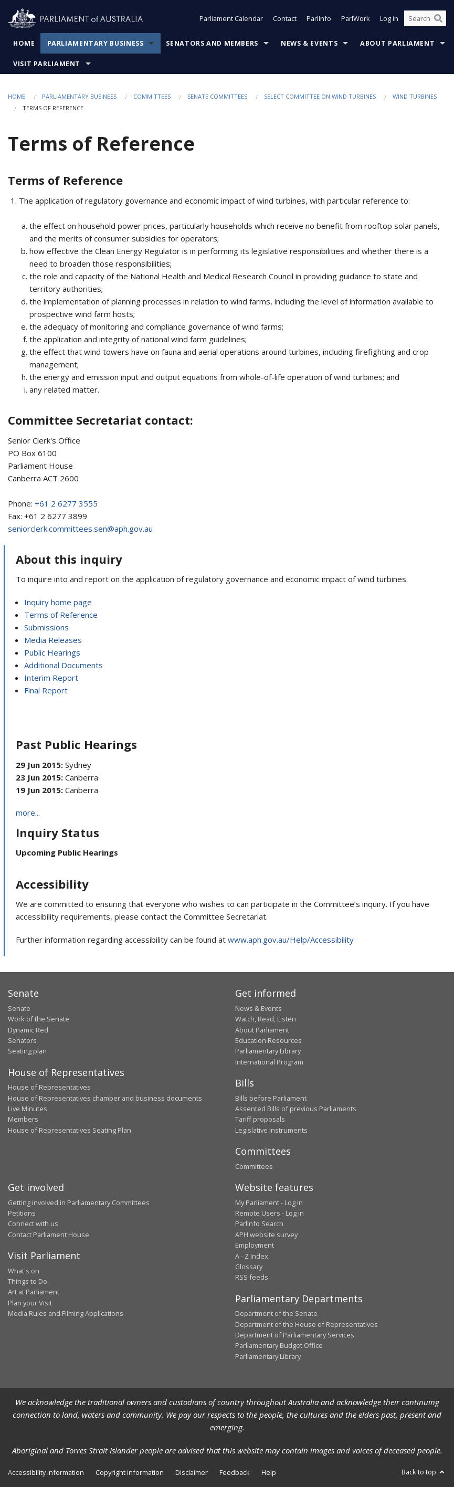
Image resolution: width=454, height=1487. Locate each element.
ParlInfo (319, 20)
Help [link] (268, 1472)
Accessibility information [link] (46, 1472)
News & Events (309, 43)
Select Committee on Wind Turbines (320, 96)
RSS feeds (251, 1277)
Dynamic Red (28, 1030)
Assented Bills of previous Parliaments (295, 1108)
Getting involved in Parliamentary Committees (79, 1202)
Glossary (248, 1266)
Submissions (46, 627)
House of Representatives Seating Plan (69, 1130)
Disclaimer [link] (191, 1472)
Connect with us (33, 1223)
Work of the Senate (38, 1019)
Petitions (22, 1213)
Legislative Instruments (271, 1130)
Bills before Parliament (271, 1098)
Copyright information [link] (130, 1472)
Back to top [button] (424, 1472)
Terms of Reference (61, 614)
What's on (23, 1270)
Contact (285, 20)
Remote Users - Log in (269, 1213)
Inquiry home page (58, 602)
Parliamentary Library (268, 1051)
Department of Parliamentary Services (294, 1335)
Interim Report (51, 677)
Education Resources (268, 1040)
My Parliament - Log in (269, 1202)
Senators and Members (212, 43)
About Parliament (397, 43)
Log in (389, 20)
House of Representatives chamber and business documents (105, 1098)
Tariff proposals (260, 1119)
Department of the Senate (276, 1313)
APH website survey (266, 1234)
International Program (269, 1062)
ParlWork (355, 20)
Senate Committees (217, 96)
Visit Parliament (46, 63)
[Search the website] (425, 20)
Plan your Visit (30, 1302)
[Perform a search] (438, 20)
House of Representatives (49, 1087)
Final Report (46, 690)
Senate (19, 1008)
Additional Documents (63, 665)
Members (23, 1119)
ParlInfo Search (259, 1223)
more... (28, 812)
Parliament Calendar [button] (231, 20)
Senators (22, 1040)
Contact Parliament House (48, 1234)
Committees (152, 96)
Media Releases (53, 640)
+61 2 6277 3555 (66, 503)
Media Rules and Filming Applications (65, 1313)
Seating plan (27, 1051)
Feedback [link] (234, 1472)
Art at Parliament (33, 1291)
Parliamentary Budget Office (279, 1345)
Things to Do (27, 1281)
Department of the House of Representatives (306, 1324)
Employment (254, 1245)
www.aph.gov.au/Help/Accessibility (291, 939)
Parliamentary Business (95, 43)
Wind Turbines (415, 96)
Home (24, 43)
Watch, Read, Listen (265, 1019)
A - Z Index (251, 1256)
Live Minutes (27, 1108)
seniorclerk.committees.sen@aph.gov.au (80, 528)
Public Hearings (52, 652)
